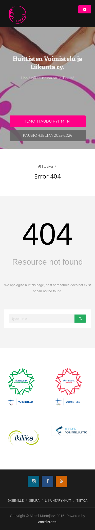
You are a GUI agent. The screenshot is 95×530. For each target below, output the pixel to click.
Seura (34, 500)
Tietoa (82, 500)
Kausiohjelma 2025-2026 (47, 135)
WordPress (47, 522)
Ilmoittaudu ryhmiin (47, 121)
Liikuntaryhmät (58, 500)
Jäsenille (16, 500)
